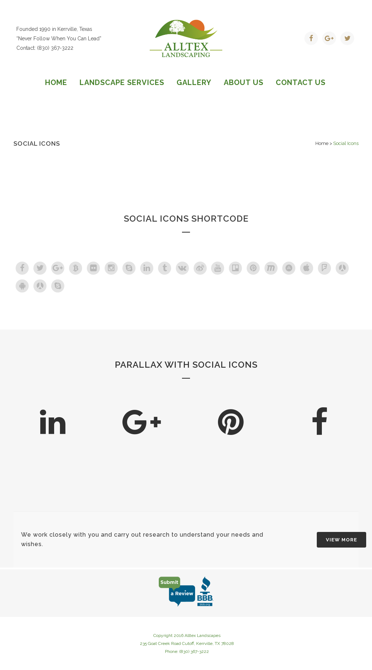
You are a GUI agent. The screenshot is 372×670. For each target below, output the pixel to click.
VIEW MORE (341, 539)
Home (321, 143)
